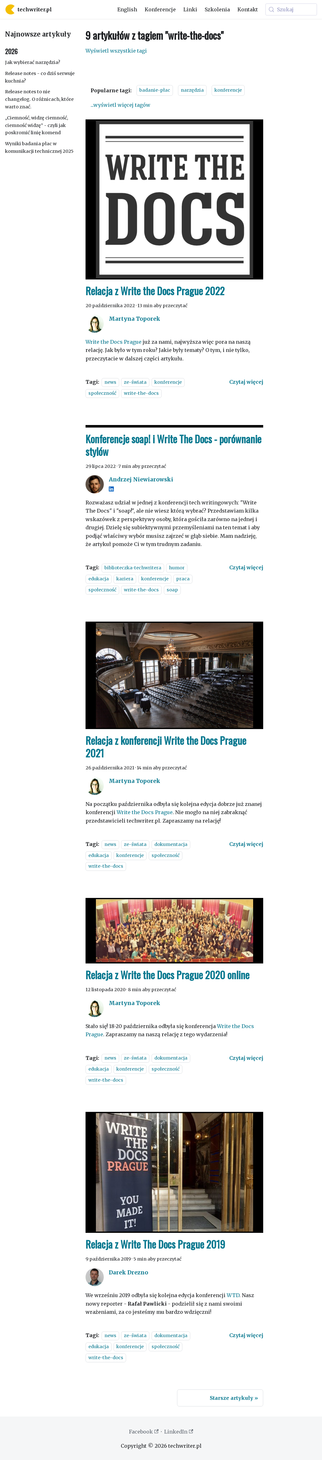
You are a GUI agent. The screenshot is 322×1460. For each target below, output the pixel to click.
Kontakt (247, 9)
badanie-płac (154, 90)
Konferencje (160, 9)
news (110, 382)
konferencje (228, 90)
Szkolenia (217, 9)
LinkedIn (178, 1431)
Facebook (143, 1431)
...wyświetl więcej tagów (120, 105)
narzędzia (192, 90)
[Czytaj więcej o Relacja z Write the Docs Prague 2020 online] (246, 1058)
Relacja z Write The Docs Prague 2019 (155, 1244)
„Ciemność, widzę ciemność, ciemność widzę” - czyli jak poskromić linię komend (36, 125)
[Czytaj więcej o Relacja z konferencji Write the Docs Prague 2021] (246, 844)
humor (177, 568)
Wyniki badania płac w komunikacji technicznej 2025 (39, 147)
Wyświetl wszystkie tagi (116, 51)
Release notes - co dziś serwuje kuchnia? (40, 77)
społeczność (102, 393)
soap (172, 590)
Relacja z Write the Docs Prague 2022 (155, 290)
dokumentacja (170, 844)
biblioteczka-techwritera (132, 568)
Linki (190, 9)
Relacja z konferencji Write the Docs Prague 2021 (166, 746)
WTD (233, 1295)
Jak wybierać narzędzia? (32, 62)
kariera (124, 579)
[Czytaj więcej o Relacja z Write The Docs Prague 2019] (246, 1335)
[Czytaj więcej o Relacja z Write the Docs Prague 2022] (246, 382)
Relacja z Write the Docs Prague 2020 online (167, 974)
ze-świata (135, 382)
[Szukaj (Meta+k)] (291, 9)
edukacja (98, 579)
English (127, 9)
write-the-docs (141, 393)
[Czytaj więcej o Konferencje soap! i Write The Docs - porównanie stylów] (246, 567)
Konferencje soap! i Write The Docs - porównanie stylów (173, 445)
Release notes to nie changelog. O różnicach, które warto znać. (39, 99)
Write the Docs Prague (114, 342)
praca (183, 579)
